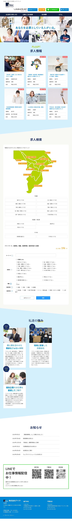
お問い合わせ (65, 9)
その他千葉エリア (52, 214)
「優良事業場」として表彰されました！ (33, 434)
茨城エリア (20, 223)
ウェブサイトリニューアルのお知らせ (32, 454)
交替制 (33, 287)
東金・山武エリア (52, 211)
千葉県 (20, 259)
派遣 (24, 290)
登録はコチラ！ (33, 9)
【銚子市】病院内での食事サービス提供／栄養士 (57, 75)
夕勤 (23, 287)
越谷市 (52, 223)
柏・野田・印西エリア (20, 211)
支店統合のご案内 (27, 450)
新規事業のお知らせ (28, 438)
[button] (8, 515)
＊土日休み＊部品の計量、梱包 (35, 107)
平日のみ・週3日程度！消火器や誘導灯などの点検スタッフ (57, 107)
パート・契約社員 (42, 290)
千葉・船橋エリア (20, 207)
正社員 (18, 290)
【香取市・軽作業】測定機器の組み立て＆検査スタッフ (35, 75)
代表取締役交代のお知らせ (30, 446)
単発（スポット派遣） (54, 290)
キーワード (8, 255)
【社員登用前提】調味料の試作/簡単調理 (14, 107)
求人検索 (42, 9)
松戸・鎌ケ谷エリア (20, 214)
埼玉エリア (20, 227)
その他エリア (52, 236)
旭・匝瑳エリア (52, 200)
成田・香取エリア (20, 203)
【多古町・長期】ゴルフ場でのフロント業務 (14, 75)
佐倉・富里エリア (52, 203)
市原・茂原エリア (52, 207)
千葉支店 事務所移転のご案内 (31, 442)
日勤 (18, 287)
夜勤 (28, 287)
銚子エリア (20, 200)
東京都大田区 (20, 236)
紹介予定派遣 (31, 290)
